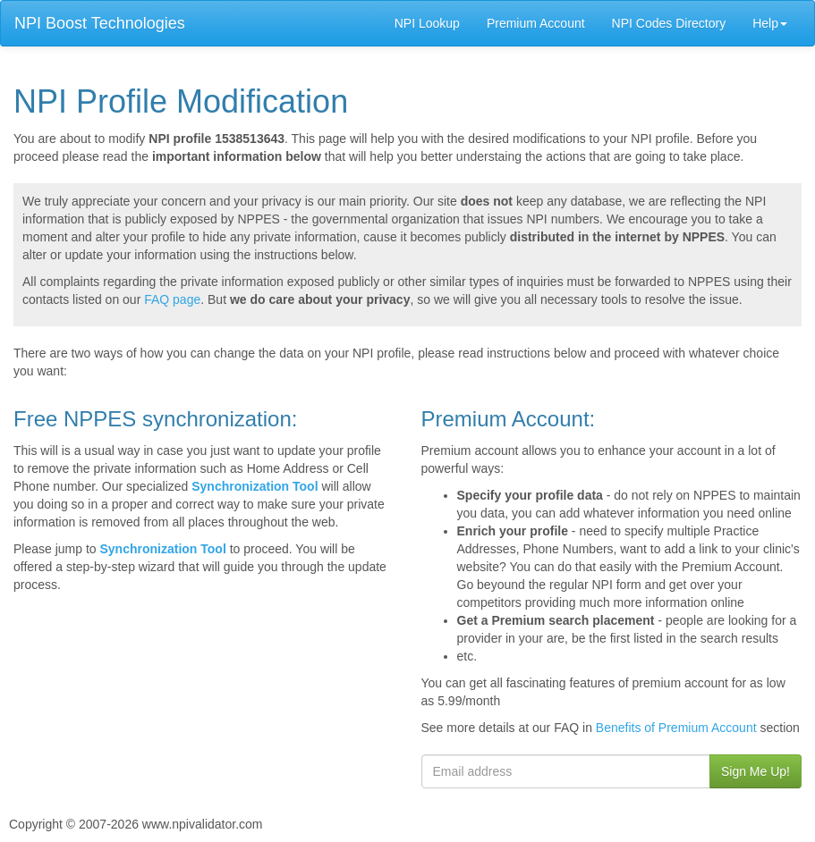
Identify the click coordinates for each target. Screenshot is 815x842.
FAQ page (172, 299)
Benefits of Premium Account (676, 727)
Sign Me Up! (755, 771)
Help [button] (769, 23)
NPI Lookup (427, 23)
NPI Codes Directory (669, 23)
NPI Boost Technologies (99, 23)
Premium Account (536, 23)
